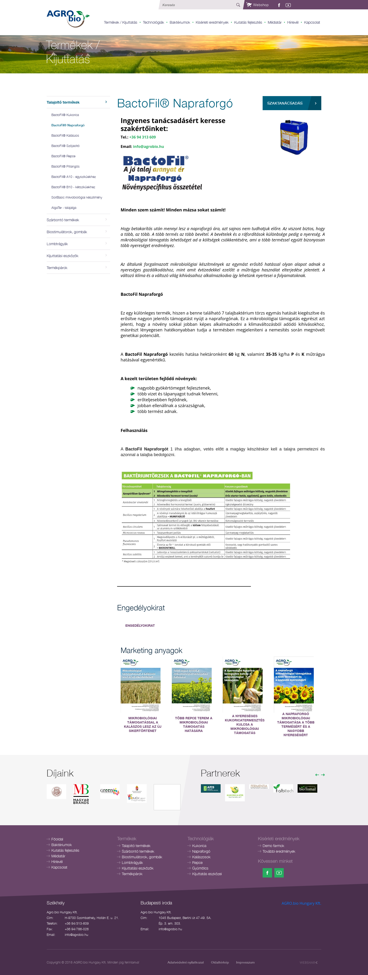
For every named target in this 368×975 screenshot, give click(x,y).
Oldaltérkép (220, 962)
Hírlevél (293, 22)
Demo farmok (273, 846)
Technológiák (153, 22)
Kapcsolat (312, 22)
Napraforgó (201, 851)
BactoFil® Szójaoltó (65, 146)
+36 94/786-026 (77, 929)
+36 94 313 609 (142, 137)
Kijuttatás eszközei (207, 874)
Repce (197, 862)
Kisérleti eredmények (212, 22)
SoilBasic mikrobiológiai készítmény (76, 197)
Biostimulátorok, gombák (142, 857)
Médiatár (275, 22)
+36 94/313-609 (77, 923)
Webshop (257, 5)
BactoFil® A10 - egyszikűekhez (73, 177)
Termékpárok (132, 874)
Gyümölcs (200, 868)
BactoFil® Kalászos (65, 135)
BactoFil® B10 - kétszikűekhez (73, 187)
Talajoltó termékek (136, 846)
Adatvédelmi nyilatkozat (186, 962)
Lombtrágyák (132, 862)
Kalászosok (201, 857)
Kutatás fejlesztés (248, 22)
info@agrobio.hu (148, 146)
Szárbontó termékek (138, 851)
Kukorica (199, 846)
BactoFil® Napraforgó (67, 125)
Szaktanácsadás (285, 103)
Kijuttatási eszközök (137, 868)
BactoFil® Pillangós (65, 166)
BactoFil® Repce (63, 156)
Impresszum (245, 962)
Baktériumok (180, 22)
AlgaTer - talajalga (63, 208)
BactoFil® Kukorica (65, 115)
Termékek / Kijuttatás (120, 22)
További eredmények (279, 851)
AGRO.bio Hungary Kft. (301, 903)
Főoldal (57, 839)
